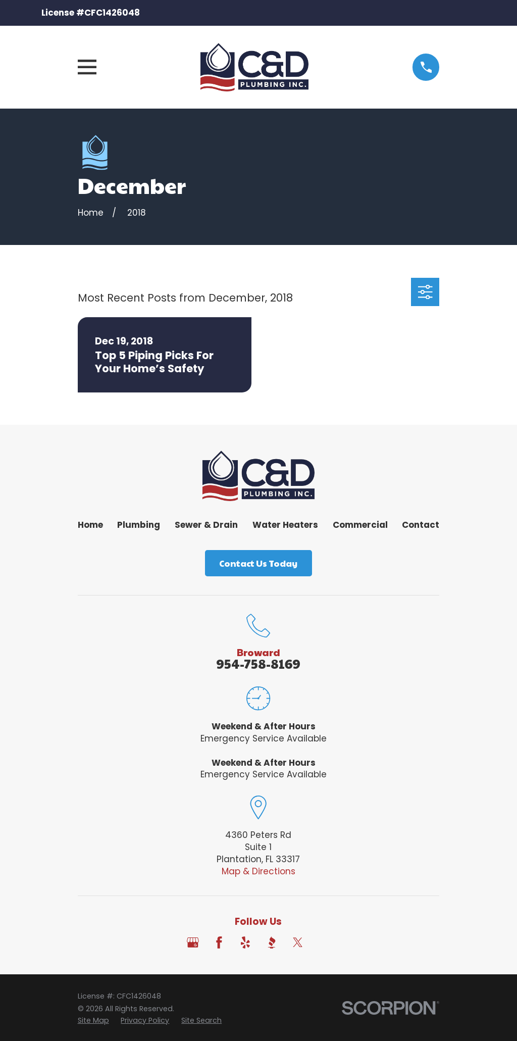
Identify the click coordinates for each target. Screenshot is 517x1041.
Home (90, 525)
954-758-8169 (258, 663)
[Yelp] (245, 942)
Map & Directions (258, 871)
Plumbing (138, 525)
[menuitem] (93, 1021)
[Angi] (324, 942)
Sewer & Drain (206, 525)
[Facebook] (219, 942)
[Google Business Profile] (193, 942)
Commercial (360, 525)
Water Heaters (285, 525)
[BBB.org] (272, 942)
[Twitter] (298, 942)
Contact (420, 525)
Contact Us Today (258, 563)
